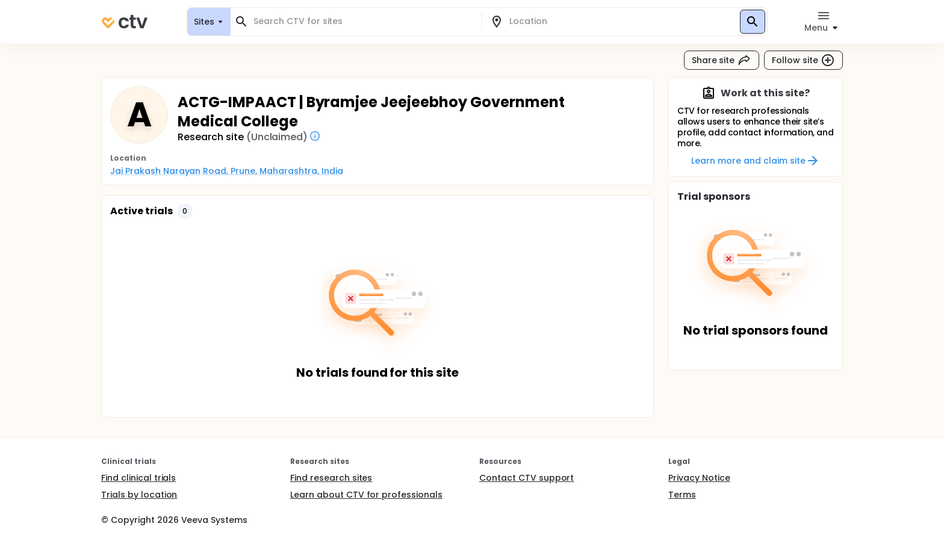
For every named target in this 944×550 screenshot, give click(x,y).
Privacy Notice (699, 477)
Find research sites (331, 477)
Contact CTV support (526, 477)
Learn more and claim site (755, 160)
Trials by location (139, 494)
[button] (185, 211)
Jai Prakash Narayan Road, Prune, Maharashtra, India (226, 171)
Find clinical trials (138, 477)
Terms (682, 494)
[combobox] (363, 21)
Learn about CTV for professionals (366, 494)
